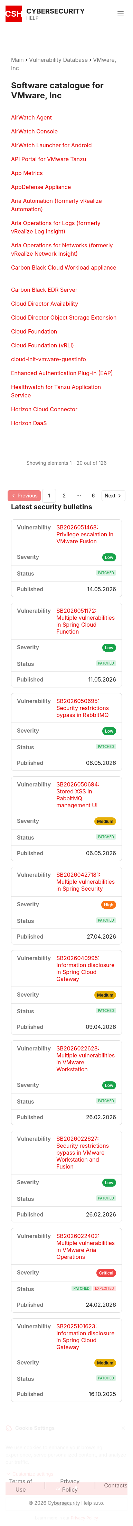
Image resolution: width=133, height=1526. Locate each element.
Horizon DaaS (29, 423)
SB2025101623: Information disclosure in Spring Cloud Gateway (85, 1337)
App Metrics (27, 173)
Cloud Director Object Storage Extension (63, 317)
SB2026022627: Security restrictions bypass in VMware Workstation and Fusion (82, 1152)
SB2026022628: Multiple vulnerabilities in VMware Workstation (85, 1059)
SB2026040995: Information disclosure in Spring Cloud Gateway (85, 968)
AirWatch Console (34, 131)
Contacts (115, 1485)
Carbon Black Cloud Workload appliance (63, 267)
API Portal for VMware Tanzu (48, 159)
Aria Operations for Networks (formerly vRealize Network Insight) (62, 249)
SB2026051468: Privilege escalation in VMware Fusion (84, 534)
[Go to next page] (113, 495)
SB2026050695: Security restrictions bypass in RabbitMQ (82, 708)
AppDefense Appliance (41, 186)
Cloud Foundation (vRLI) (42, 345)
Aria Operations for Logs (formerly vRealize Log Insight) (56, 227)
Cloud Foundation (34, 331)
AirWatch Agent (31, 117)
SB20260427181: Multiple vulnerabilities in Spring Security (85, 881)
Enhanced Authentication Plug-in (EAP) (62, 373)
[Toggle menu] (120, 14)
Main (17, 59)
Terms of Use (20, 1485)
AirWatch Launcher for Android (51, 145)
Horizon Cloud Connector (44, 409)
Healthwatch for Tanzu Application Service (56, 391)
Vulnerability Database (58, 59)
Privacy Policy (69, 1485)
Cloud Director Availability (44, 303)
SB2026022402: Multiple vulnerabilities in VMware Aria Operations (85, 1246)
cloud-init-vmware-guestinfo (48, 359)
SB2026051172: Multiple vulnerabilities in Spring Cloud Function (85, 621)
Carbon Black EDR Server (44, 289)
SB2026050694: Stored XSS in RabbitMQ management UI (77, 795)
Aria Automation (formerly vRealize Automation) (56, 205)
